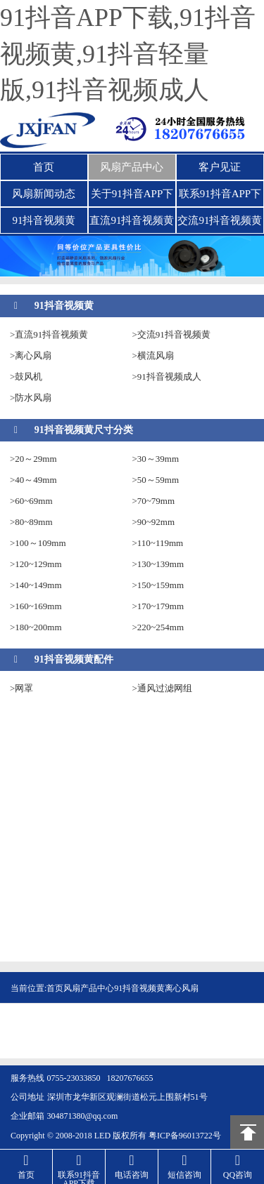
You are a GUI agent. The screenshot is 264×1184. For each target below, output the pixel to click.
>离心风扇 (30, 355)
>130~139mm (158, 564)
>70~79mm (153, 500)
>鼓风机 (26, 376)
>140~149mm (36, 585)
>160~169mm (36, 606)
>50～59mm (156, 479)
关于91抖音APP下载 (132, 197)
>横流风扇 (153, 355)
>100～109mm (38, 543)
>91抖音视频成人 (166, 376)
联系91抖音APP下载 (220, 197)
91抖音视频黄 (43, 220)
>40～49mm (33, 479)
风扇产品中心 (131, 167)
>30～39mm (156, 458)
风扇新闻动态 (43, 193)
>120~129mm (36, 564)
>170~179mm (158, 606)
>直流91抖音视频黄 (49, 334)
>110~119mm (158, 543)
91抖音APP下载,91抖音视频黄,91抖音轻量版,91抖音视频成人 (128, 54)
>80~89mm (31, 522)
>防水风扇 (30, 397)
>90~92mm (153, 522)
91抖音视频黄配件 (73, 659)
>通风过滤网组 (162, 688)
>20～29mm (33, 458)
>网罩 (21, 688)
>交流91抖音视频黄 (171, 334)
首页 (43, 167)
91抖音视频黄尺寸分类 (83, 430)
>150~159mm (158, 585)
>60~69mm (31, 500)
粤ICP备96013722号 (185, 1135)
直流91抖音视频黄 (131, 220)
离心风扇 (182, 988)
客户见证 (220, 167)
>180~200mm (36, 627)
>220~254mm (158, 627)
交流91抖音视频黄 (219, 220)
